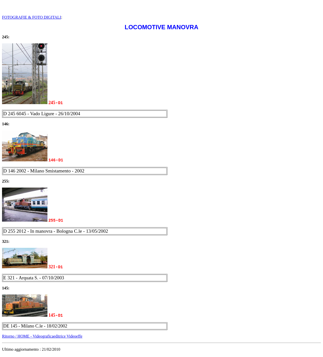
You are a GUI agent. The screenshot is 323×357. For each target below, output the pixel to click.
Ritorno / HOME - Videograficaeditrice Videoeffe (42, 335)
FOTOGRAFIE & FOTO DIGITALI (31, 17)
